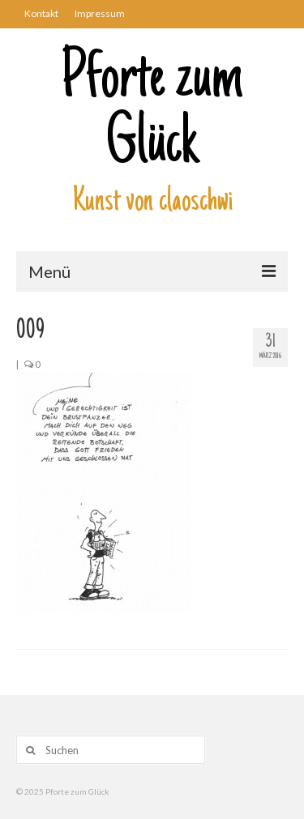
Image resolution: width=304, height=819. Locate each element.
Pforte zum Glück (152, 113)
